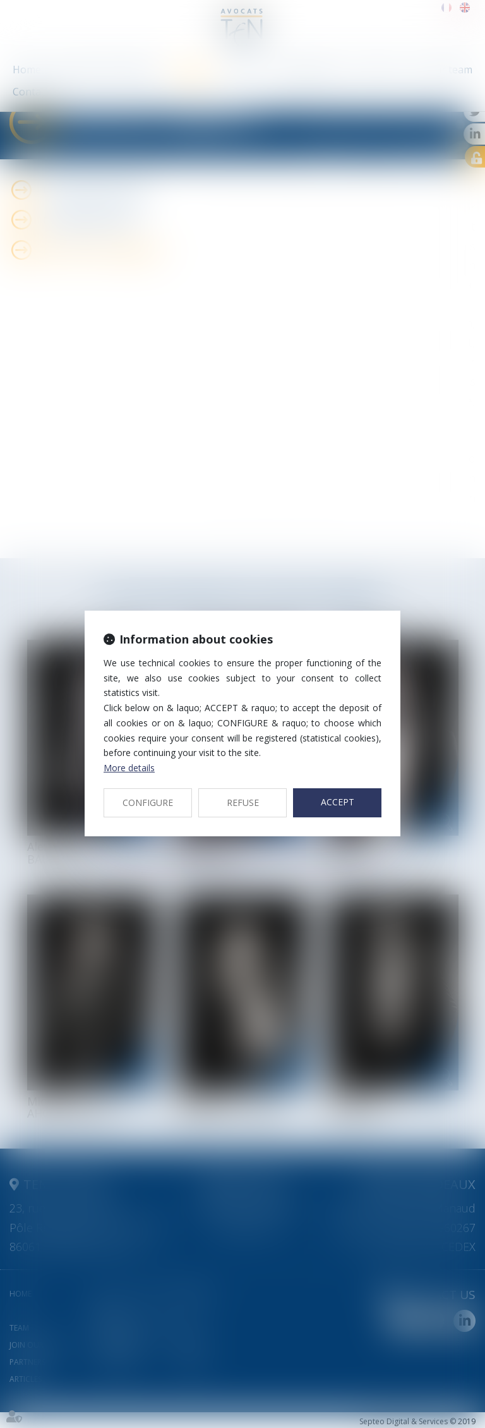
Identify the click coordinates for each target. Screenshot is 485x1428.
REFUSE (243, 802)
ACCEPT (337, 802)
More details (129, 768)
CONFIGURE (148, 802)
